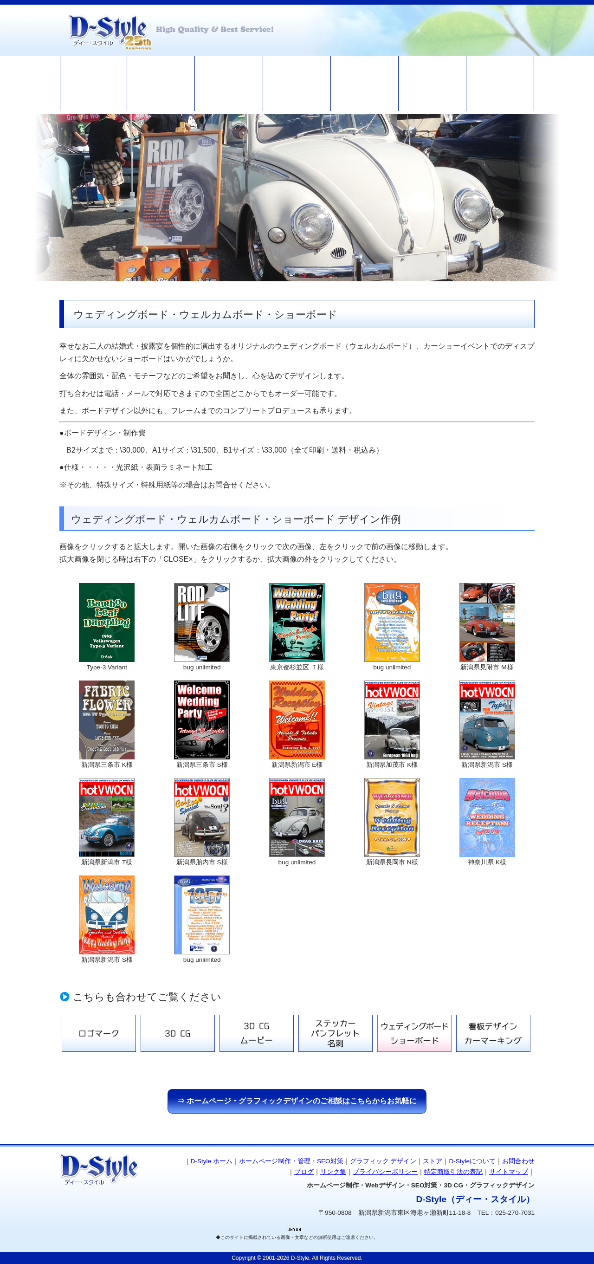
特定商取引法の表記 (453, 1171)
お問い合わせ (500, 83)
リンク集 (333, 1171)
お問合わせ (518, 1161)
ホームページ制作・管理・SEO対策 (161, 83)
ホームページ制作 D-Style (170, 30)
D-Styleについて (364, 83)
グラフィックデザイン (229, 83)
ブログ (433, 83)
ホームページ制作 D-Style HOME (93, 83)
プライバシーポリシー (385, 1171)
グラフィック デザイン (383, 1161)
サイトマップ (508, 1171)
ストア (297, 83)
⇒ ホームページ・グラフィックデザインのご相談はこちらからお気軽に (297, 1101)
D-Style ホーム (211, 1161)
